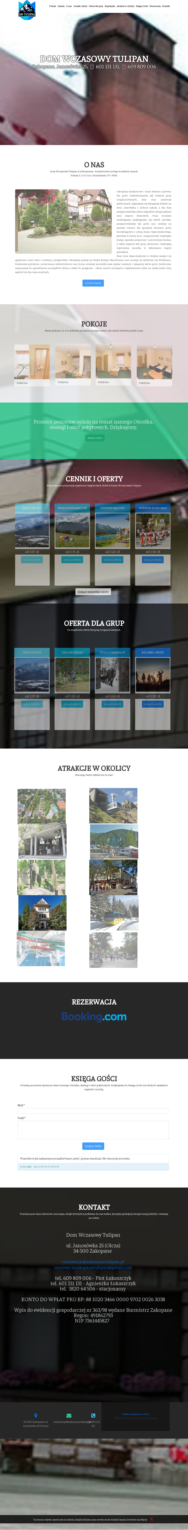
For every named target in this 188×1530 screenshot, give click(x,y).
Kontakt (166, 6)
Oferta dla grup (96, 6)
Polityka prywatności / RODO (136, 1320)
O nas (69, 6)
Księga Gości (142, 6)
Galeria (61, 6)
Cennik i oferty (80, 6)
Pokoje (52, 6)
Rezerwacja (155, 6)
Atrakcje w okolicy (125, 6)
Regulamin (110, 6)
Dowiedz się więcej (136, 1519)
